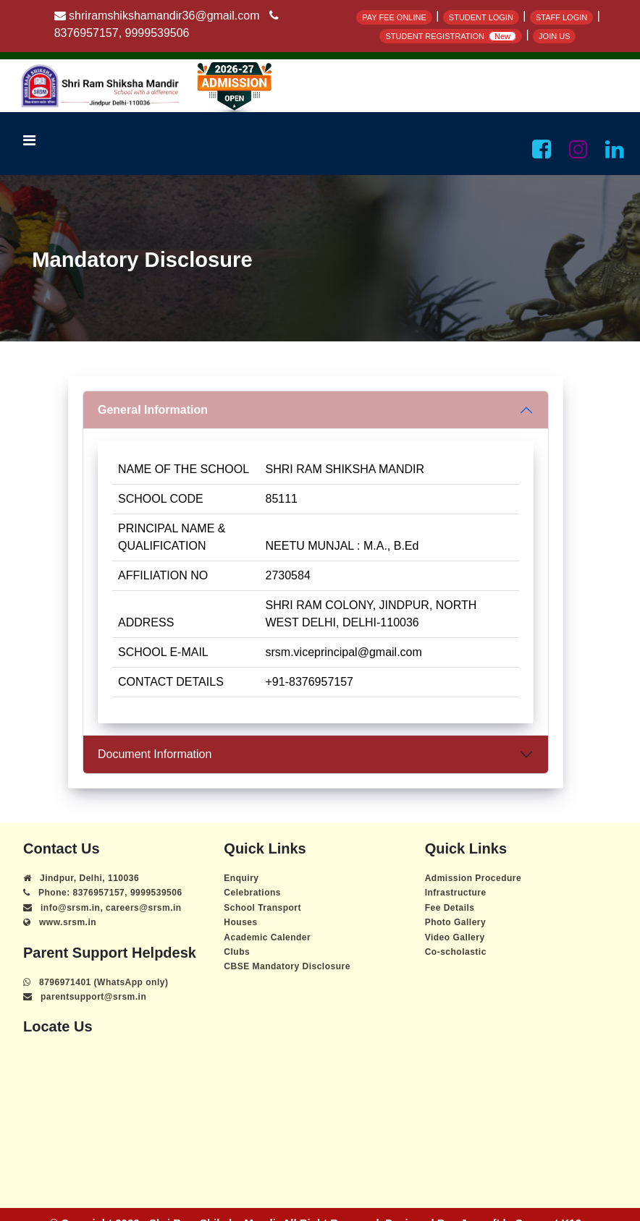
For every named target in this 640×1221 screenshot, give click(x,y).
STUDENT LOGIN (481, 17)
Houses (240, 922)
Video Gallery (455, 937)
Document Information (154, 754)
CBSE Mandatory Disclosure (287, 966)
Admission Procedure (473, 878)
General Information (153, 410)
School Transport (262, 908)
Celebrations (252, 893)
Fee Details (450, 908)
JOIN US (554, 36)
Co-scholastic (456, 952)
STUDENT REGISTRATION (450, 36)
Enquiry (241, 878)
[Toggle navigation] (29, 143)
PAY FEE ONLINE (394, 17)
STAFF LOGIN (561, 17)
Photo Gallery (456, 922)
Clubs (237, 952)
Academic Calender (267, 937)
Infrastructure (456, 893)
